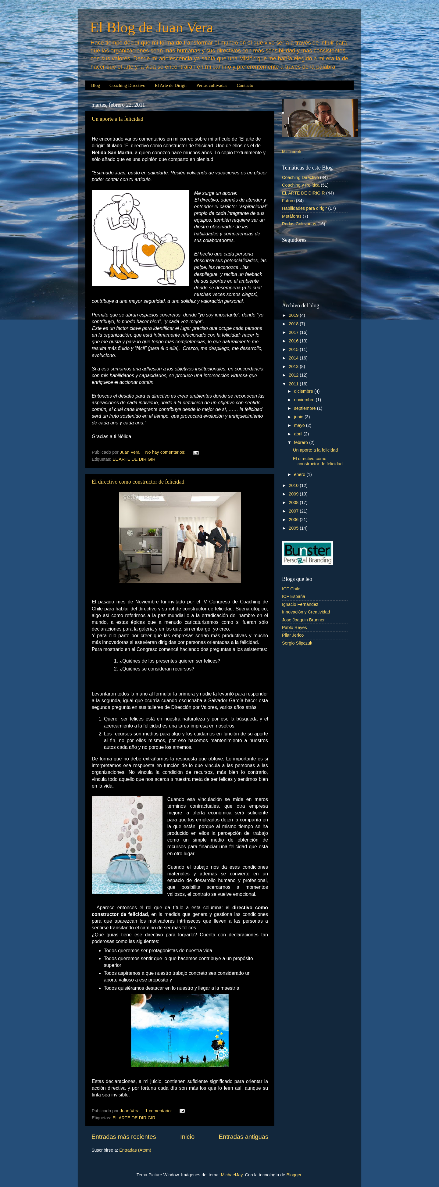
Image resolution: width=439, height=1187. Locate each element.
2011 (294, 383)
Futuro (288, 200)
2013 (294, 366)
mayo (300, 425)
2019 (294, 315)
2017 (294, 332)
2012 (294, 375)
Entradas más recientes (123, 1136)
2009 (294, 494)
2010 (294, 485)
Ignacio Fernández (300, 604)
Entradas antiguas (243, 1136)
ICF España (293, 596)
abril (299, 433)
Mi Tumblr (291, 151)
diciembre (304, 391)
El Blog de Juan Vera (151, 27)
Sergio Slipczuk (297, 643)
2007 (294, 511)
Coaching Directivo (127, 85)
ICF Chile (291, 588)
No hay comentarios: (166, 452)
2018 (294, 323)
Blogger (293, 1174)
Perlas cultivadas (211, 85)
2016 (294, 340)
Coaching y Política (300, 185)
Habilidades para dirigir (304, 208)
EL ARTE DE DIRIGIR (133, 459)
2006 (294, 519)
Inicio (187, 1136)
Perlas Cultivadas (299, 223)
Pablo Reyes (294, 627)
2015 (294, 349)
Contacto (245, 85)
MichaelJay (232, 1174)
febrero (301, 442)
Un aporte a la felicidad (117, 119)
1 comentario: (159, 1110)
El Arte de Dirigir (171, 85)
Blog (95, 85)
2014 (294, 358)
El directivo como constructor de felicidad (138, 482)
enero (300, 474)
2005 (294, 528)
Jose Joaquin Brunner (303, 619)
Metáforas (292, 216)
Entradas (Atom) (135, 1150)
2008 (294, 502)
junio (299, 416)
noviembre (305, 399)
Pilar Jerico (293, 635)
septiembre (305, 408)
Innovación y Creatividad (306, 612)
